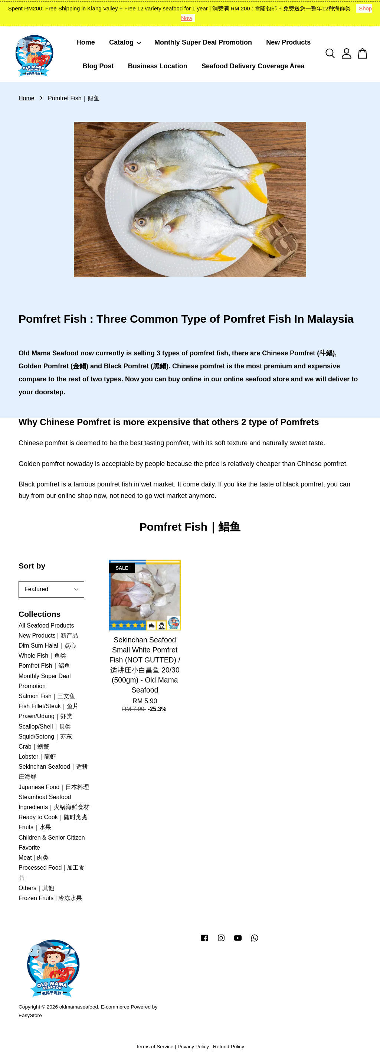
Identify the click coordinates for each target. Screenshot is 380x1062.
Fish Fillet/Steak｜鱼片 (49, 706)
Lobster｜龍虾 (37, 756)
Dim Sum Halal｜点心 (47, 645)
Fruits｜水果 (35, 827)
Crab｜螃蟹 (34, 746)
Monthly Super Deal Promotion (203, 42)
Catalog (125, 42)
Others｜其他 (36, 888)
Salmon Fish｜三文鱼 (47, 696)
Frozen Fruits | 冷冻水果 (50, 898)
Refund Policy (228, 1046)
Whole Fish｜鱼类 (42, 655)
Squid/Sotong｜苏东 (45, 736)
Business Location (157, 66)
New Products (288, 42)
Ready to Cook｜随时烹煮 (53, 817)
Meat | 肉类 (34, 857)
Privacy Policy (193, 1046)
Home (85, 42)
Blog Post (98, 66)
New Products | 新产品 (48, 635)
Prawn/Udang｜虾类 (45, 716)
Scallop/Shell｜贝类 (45, 726)
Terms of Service (154, 1046)
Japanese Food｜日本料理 (54, 787)
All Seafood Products (46, 625)
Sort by (32, 565)
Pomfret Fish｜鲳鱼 (44, 665)
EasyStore (30, 1015)
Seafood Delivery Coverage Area (253, 66)
